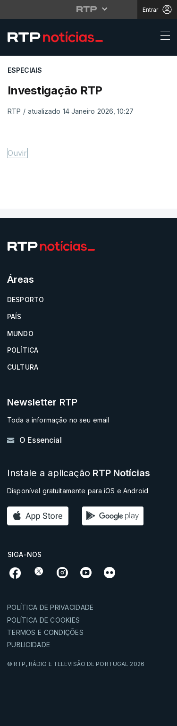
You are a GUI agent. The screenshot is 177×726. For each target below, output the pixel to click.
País (14, 316)
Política (22, 350)
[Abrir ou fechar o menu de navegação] (162, 37)
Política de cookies (43, 620)
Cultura (22, 367)
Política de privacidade (50, 607)
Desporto (25, 299)
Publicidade (28, 645)
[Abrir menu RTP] (88, 9)
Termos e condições (45, 632)
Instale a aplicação (78, 473)
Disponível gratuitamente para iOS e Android (77, 491)
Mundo (20, 333)
